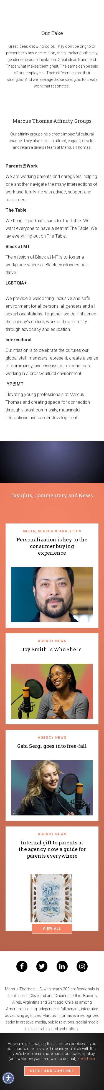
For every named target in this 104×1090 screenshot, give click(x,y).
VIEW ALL (52, 929)
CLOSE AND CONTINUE (52, 1071)
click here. (86, 1058)
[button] (8, 1078)
